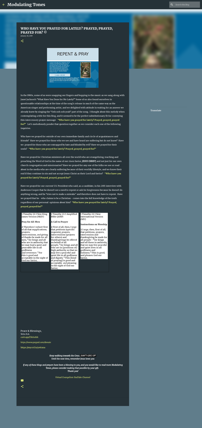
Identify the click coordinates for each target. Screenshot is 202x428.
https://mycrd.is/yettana (33, 347)
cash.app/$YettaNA (29, 337)
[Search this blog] (186, 5)
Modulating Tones (26, 4)
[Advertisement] (62, 415)
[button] (22, 41)
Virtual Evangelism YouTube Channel (72, 377)
